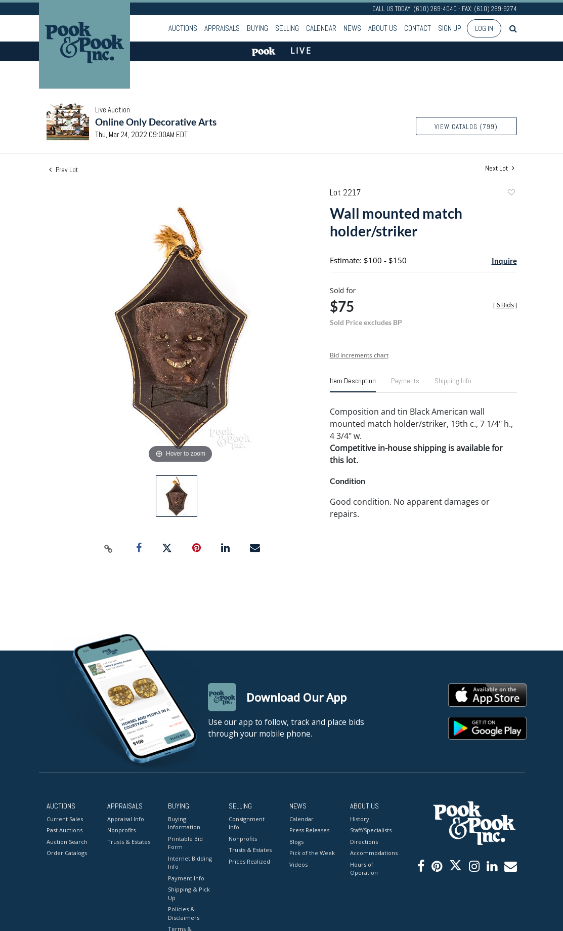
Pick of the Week (312, 853)
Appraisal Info (125, 819)
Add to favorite (511, 193)
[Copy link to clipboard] (108, 548)
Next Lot (499, 168)
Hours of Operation (364, 869)
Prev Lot (63, 169)
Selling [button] (287, 28)
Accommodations (373, 853)
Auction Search (67, 841)
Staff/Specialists (371, 830)
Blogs (296, 841)
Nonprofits (121, 830)
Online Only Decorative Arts (155, 122)
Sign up (449, 28)
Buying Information (184, 823)
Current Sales (65, 819)
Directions (364, 841)
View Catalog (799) (466, 127)
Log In (484, 28)
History (359, 819)
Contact (417, 28)
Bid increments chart (359, 355)
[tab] (353, 385)
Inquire (504, 260)
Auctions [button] (182, 28)
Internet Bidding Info (190, 863)
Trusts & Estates (128, 841)
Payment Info (186, 878)
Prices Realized (249, 861)
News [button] (352, 28)
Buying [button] (257, 28)
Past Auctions (64, 830)
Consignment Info (247, 823)
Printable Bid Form (185, 843)
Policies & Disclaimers (183, 913)
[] (505, 305)
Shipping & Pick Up (189, 893)
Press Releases (309, 830)
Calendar (321, 28)
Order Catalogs (67, 853)
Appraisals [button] (222, 28)
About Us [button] (382, 28)
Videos (298, 864)
